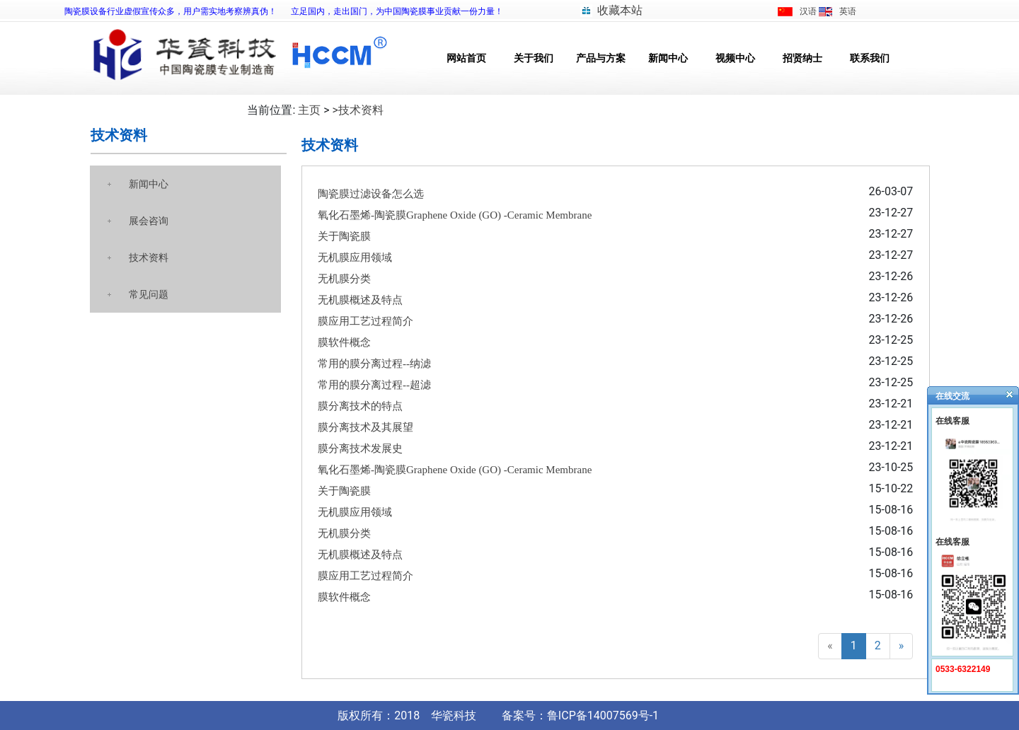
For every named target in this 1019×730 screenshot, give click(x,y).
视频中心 (735, 58)
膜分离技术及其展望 (365, 427)
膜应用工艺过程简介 (365, 321)
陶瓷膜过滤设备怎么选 (371, 193)
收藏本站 (620, 10)
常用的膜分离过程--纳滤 (374, 363)
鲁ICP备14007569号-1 (603, 715)
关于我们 (533, 58)
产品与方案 (601, 58)
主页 (309, 110)
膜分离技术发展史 (360, 448)
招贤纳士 (802, 58)
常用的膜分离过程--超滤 (374, 384)
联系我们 (870, 58)
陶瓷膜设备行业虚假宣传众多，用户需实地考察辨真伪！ (170, 11)
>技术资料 (358, 110)
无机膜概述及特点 (360, 300)
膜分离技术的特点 (360, 406)
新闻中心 (668, 58)
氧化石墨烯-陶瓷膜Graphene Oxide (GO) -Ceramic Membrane (455, 215)
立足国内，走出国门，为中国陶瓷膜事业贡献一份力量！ (397, 11)
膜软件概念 (344, 342)
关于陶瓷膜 (344, 236)
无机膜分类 (344, 278)
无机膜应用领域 (355, 257)
